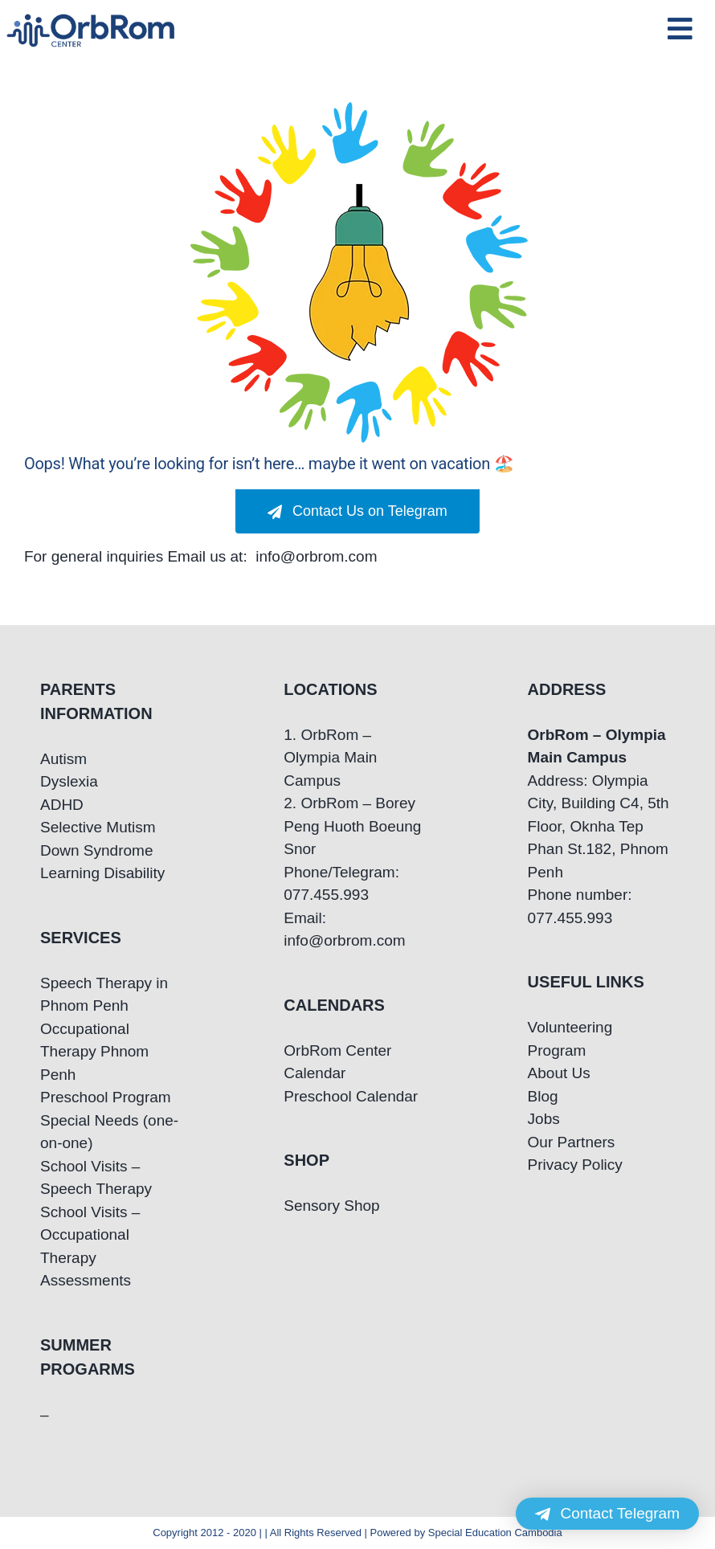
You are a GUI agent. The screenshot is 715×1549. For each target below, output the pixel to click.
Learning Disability (102, 872)
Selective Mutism (98, 827)
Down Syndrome (96, 850)
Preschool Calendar (351, 1096)
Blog (543, 1096)
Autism (63, 758)
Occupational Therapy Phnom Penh (94, 1051)
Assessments (85, 1280)
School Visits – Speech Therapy (96, 1178)
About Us (559, 1073)
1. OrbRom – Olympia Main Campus (330, 757)
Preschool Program (105, 1097)
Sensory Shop (331, 1205)
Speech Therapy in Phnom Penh (104, 995)
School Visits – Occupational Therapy (90, 1235)
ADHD (62, 804)
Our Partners (571, 1142)
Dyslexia (69, 781)
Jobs (544, 1118)
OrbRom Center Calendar (337, 1062)
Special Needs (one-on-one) (109, 1132)
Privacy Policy (575, 1164)
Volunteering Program (570, 1039)
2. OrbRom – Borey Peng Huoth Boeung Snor (352, 826)
